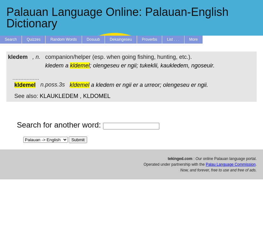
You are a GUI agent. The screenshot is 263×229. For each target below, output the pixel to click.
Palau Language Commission (231, 164)
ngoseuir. (203, 65)
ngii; (133, 65)
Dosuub (93, 39)
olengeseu (106, 65)
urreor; (152, 85)
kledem (54, 65)
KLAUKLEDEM (59, 96)
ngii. (203, 85)
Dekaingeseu (121, 39)
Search (11, 39)
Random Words (63, 39)
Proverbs (149, 39)
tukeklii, (149, 65)
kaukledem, (175, 65)
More (193, 39)
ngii (126, 85)
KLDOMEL (96, 96)
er (123, 65)
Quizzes (33, 39)
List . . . (173, 39)
